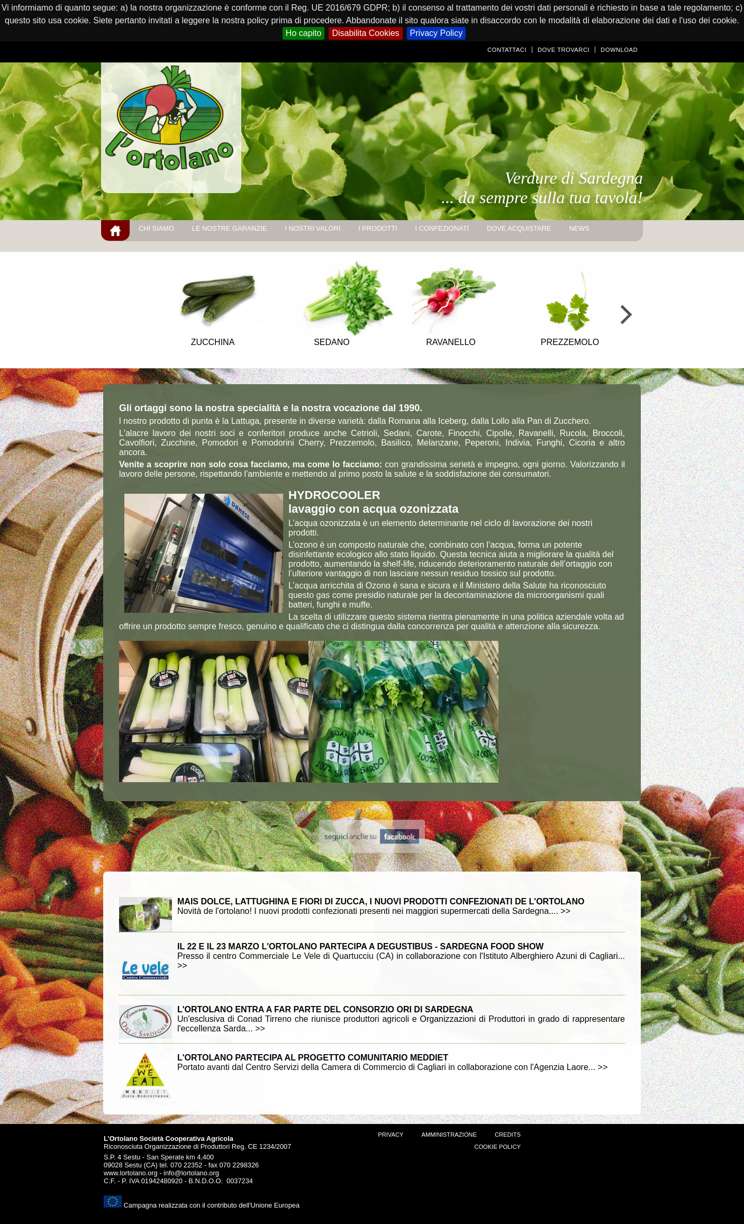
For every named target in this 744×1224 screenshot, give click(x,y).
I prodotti (377, 228)
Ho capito (304, 33)
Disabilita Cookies (365, 33)
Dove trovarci (563, 50)
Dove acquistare (519, 228)
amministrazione (448, 1134)
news (579, 228)
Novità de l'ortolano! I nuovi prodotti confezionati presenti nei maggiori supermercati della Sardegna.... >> (380, 906)
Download (619, 50)
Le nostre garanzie (229, 228)
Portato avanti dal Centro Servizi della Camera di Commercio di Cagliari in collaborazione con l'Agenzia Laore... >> (392, 1062)
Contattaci (507, 50)
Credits (508, 1134)
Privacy (390, 1134)
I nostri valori (312, 228)
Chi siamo (156, 228)
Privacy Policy (436, 33)
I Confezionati (442, 228)
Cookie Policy (497, 1147)
